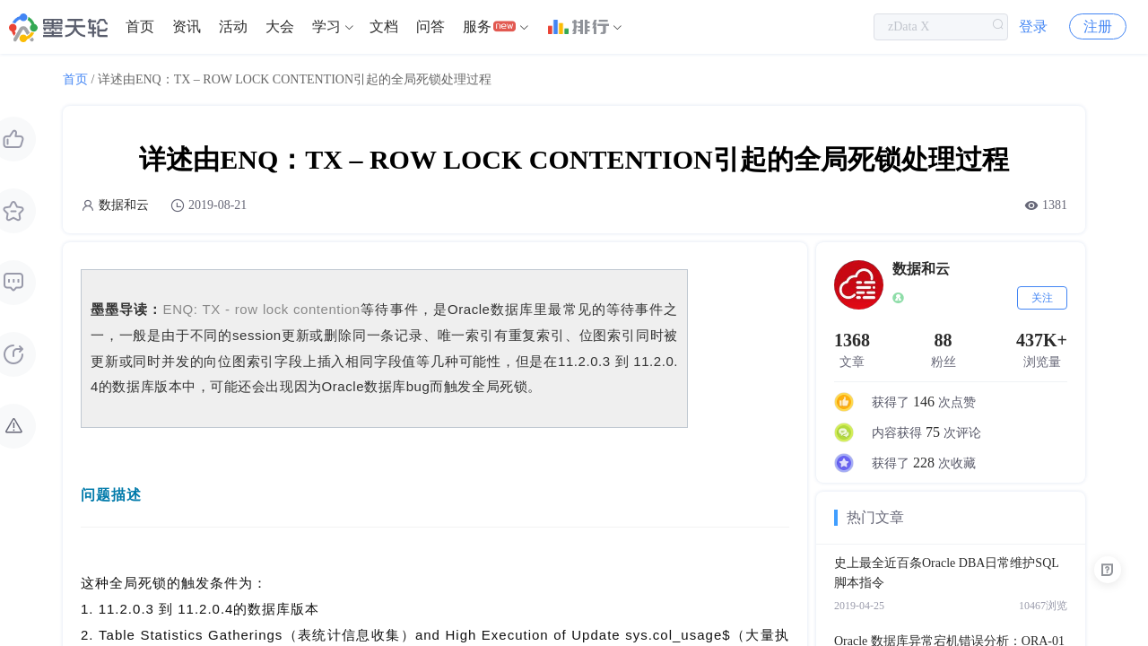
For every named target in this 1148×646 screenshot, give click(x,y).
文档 (384, 26)
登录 (1033, 26)
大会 (279, 26)
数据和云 (124, 205)
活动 (233, 26)
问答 (430, 26)
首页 (140, 26)
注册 (1097, 26)
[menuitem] (140, 27)
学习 (326, 26)
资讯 (186, 26)
